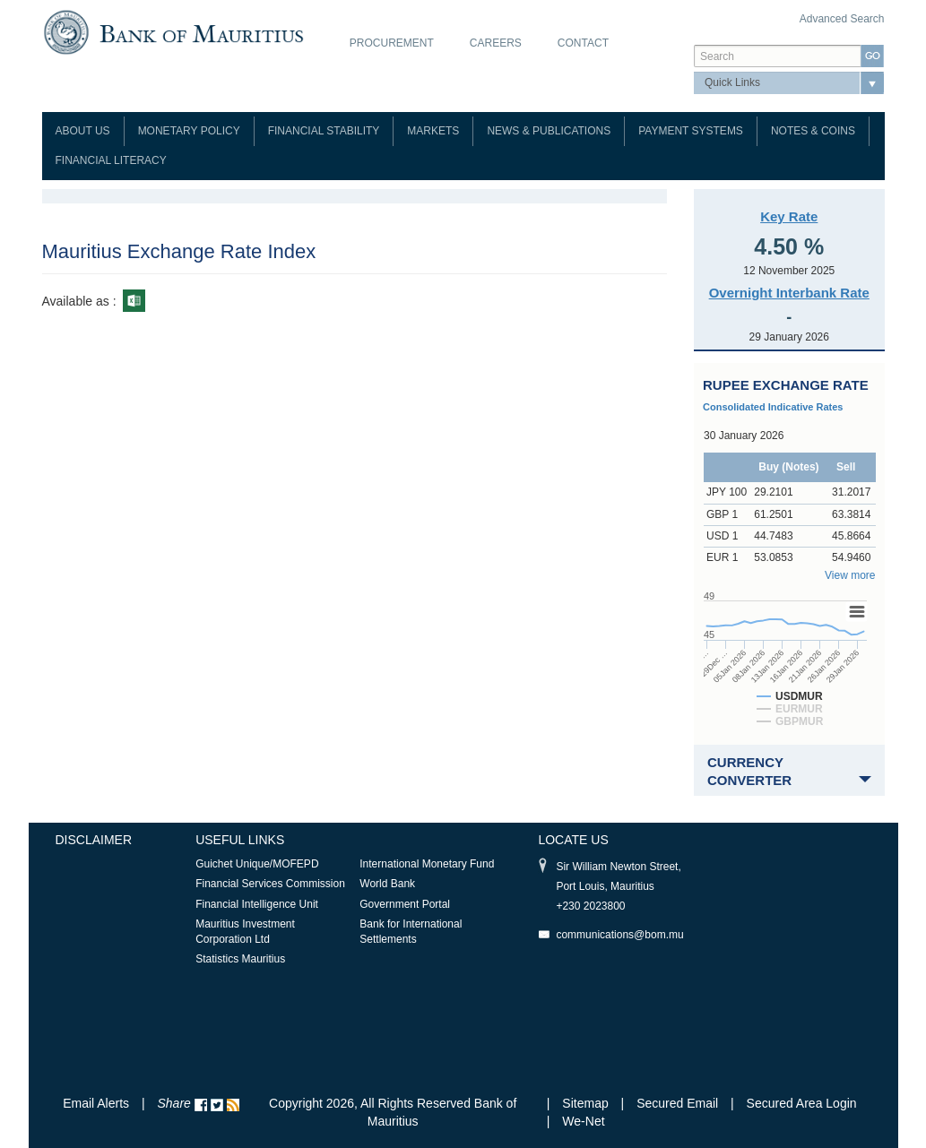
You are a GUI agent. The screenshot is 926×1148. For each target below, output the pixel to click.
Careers (496, 43)
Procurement (392, 43)
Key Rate (789, 216)
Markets (433, 131)
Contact (583, 43)
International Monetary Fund (426, 864)
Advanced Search (842, 19)
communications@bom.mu (619, 934)
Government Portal (404, 904)
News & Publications (548, 131)
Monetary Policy (189, 131)
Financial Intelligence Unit (256, 904)
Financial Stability (324, 131)
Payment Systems (690, 131)
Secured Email (677, 1103)
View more (850, 575)
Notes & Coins (813, 131)
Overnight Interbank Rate (789, 292)
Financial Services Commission (270, 883)
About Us (83, 131)
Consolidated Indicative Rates (773, 406)
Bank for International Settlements (410, 931)
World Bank (387, 883)
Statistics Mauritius (240, 959)
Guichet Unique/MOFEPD (256, 864)
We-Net (583, 1121)
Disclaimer (94, 840)
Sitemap (586, 1103)
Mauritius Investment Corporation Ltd (245, 931)
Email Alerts (96, 1103)
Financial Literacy (111, 160)
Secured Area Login (802, 1103)
